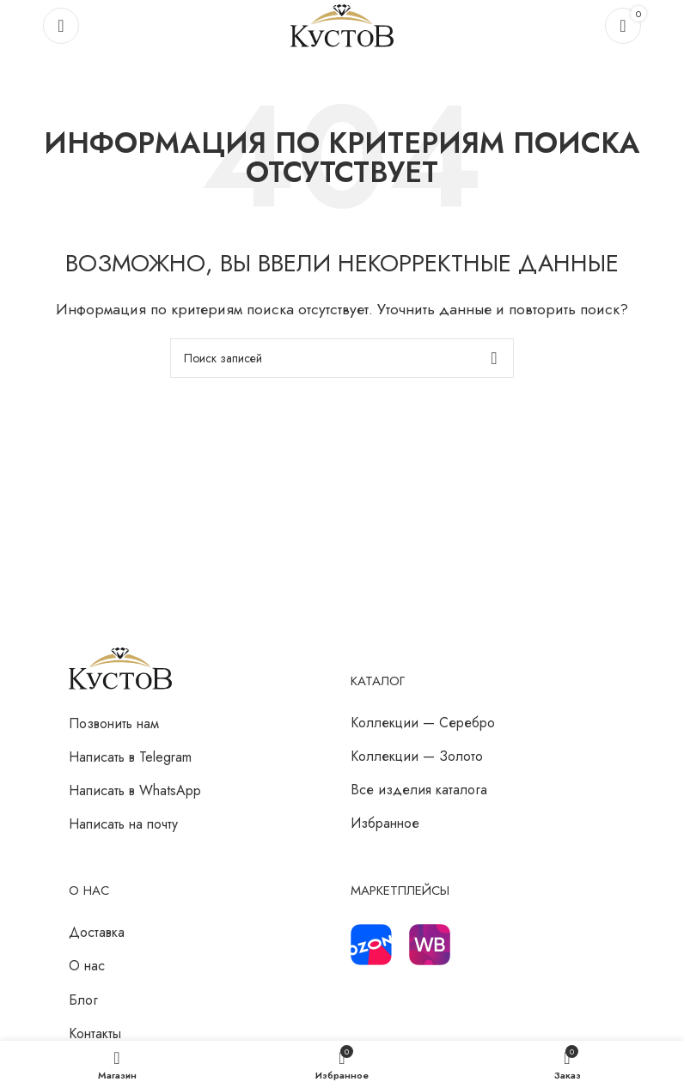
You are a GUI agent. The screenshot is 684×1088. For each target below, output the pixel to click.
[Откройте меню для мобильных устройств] (61, 26)
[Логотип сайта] (342, 24)
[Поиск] (342, 358)
